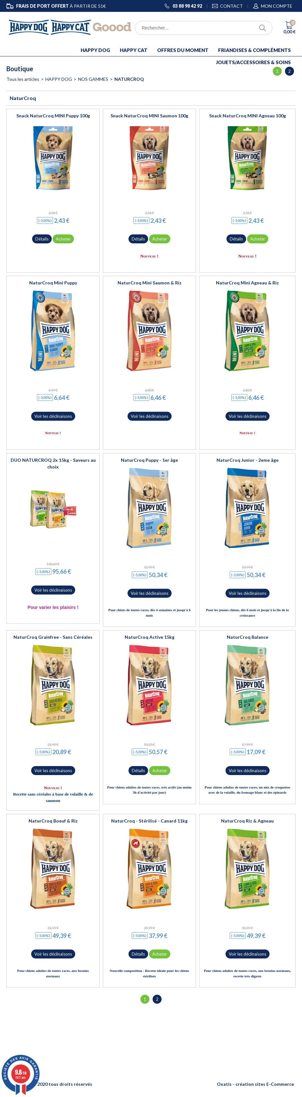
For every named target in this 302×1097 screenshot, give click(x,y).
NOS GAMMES (93, 79)
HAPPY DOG (95, 50)
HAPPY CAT (133, 50)
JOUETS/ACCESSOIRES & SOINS (253, 62)
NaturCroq (129, 79)
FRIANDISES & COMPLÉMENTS (254, 50)
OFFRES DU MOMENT (183, 50)
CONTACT (231, 6)
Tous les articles (22, 79)
